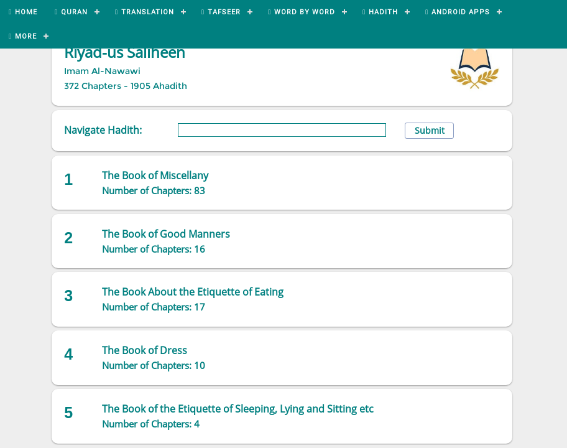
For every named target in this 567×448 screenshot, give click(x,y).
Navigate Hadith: (103, 130)
